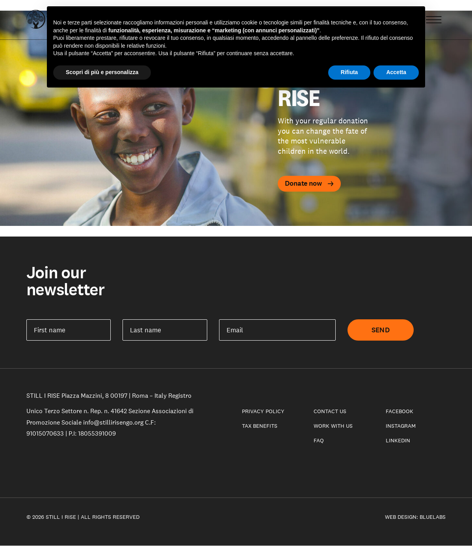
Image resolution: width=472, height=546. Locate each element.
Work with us (333, 425)
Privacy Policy (263, 411)
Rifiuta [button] (349, 72)
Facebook (399, 411)
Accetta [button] (396, 72)
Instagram (401, 425)
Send (381, 330)
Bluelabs (433, 516)
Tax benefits (259, 425)
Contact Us (330, 411)
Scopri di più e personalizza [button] (102, 72)
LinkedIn (398, 440)
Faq (319, 440)
